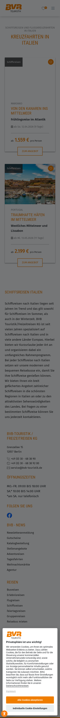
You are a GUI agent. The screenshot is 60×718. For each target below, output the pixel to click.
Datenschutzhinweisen (17, 685)
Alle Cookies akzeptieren (30, 700)
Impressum (11, 691)
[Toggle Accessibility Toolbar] (4, 713)
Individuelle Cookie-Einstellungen (30, 708)
